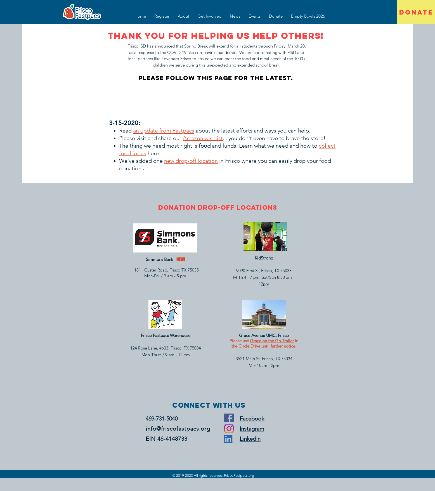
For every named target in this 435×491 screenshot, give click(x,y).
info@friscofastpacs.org (178, 428)
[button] (209, 16)
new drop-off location (191, 160)
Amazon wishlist (203, 138)
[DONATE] (416, 12)
